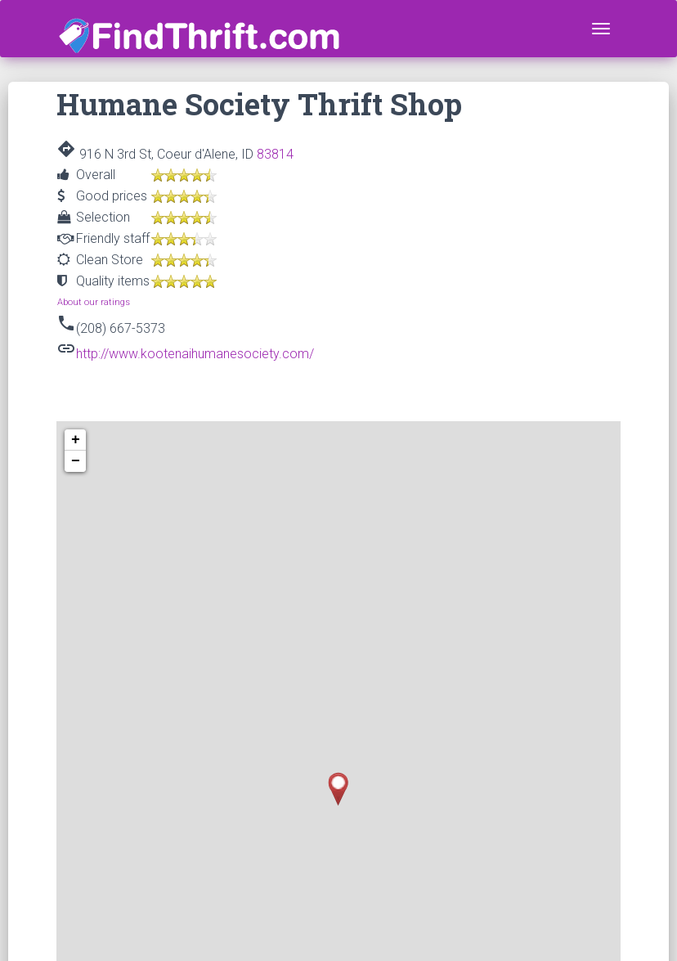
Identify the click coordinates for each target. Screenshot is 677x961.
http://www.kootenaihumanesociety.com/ (195, 353)
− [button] (75, 461)
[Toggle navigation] (601, 28)
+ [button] (75, 440)
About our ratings (93, 302)
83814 (275, 154)
